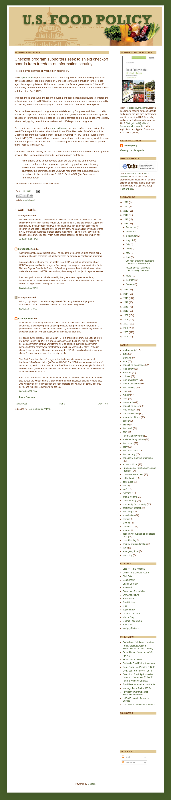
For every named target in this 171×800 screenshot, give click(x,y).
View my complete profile (132, 150)
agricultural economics (133, 365)
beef (125, 432)
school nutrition (130, 464)
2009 (126, 315)
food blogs (128, 511)
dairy (125, 447)
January (130, 284)
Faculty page (127, 189)
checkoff (26, 200)
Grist (125, 606)
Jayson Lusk (129, 609)
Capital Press (26, 77)
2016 (126, 223)
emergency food (130, 551)
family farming (129, 500)
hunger (126, 395)
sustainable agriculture (134, 439)
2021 (126, 202)
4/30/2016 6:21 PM (28, 239)
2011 (126, 306)
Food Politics (129, 602)
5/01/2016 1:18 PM (28, 288)
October (130, 231)
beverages (128, 482)
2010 (126, 311)
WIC (125, 489)
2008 (126, 319)
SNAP (126, 424)
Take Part (127, 624)
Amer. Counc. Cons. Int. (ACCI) (138, 652)
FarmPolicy (128, 598)
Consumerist (129, 580)
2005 (126, 332)
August (130, 240)
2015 (126, 289)
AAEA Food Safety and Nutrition (138, 642)
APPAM (126, 656)
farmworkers (129, 526)
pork (33, 200)
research (127, 493)
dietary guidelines (131, 383)
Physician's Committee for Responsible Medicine (135, 693)
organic (126, 519)
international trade (131, 417)
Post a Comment (27, 397)
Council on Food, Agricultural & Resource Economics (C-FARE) (138, 675)
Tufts (125, 354)
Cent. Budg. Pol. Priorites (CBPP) (139, 667)
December (131, 227)
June (128, 248)
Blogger (91, 784)
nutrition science (131, 413)
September (131, 236)
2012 (126, 302)
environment (129, 350)
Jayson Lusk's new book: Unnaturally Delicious (138, 269)
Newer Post (21, 403)
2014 (126, 294)
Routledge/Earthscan (136, 108)
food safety (128, 369)
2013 (126, 298)
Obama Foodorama (132, 621)
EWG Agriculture (131, 595)
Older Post (103, 403)
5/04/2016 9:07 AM (28, 391)
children (126, 376)
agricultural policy (131, 406)
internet (126, 530)
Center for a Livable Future (136, 572)
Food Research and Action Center (139, 684)
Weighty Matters (130, 628)
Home (62, 403)
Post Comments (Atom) (39, 409)
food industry (129, 409)
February (130, 280)
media (126, 485)
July (128, 244)
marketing (127, 555)
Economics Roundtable (134, 591)
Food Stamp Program (133, 436)
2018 (126, 215)
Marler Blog (128, 617)
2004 (126, 336)
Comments (128, 762)
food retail (127, 428)
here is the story (60, 128)
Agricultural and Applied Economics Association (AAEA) (138, 647)
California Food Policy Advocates (139, 663)
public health (129, 478)
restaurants (128, 402)
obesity (126, 421)
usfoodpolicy (25, 249)
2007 (126, 323)
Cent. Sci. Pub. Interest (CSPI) (137, 670)
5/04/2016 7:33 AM (28, 308)
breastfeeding (129, 540)
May (128, 253)
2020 (126, 206)
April (128, 257)
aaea (125, 547)
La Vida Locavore (131, 613)
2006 (126, 328)
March (129, 276)
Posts (126, 757)
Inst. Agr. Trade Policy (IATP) (137, 688)
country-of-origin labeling (135, 544)
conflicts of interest (132, 508)
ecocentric (128, 587)
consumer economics (133, 474)
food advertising (130, 380)
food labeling (129, 387)
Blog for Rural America (134, 569)
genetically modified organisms (138, 458)
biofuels (126, 522)
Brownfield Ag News (132, 659)
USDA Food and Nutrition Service (139, 704)
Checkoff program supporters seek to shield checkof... (140, 262)
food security (129, 454)
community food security (134, 504)
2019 (126, 211)
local (125, 361)
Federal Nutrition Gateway (135, 681)
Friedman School (132, 173)
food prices (128, 443)
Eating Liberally (130, 584)
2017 (126, 219)
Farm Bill (127, 372)
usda (125, 398)
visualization (129, 515)
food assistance (130, 450)
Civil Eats (127, 576)
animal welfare (130, 497)
